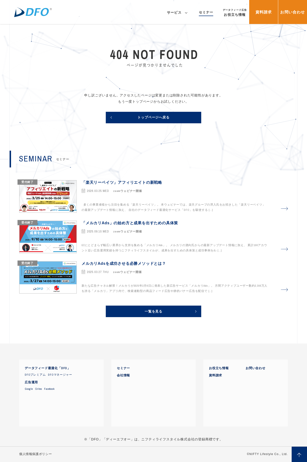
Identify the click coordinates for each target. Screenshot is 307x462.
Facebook (49, 388)
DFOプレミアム (35, 374)
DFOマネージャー (60, 374)
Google (29, 388)
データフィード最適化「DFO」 (48, 368)
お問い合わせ (256, 368)
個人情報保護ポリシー (35, 454)
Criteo (38, 388)
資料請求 (215, 375)
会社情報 (123, 375)
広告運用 (31, 382)
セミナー (123, 368)
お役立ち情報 (219, 368)
